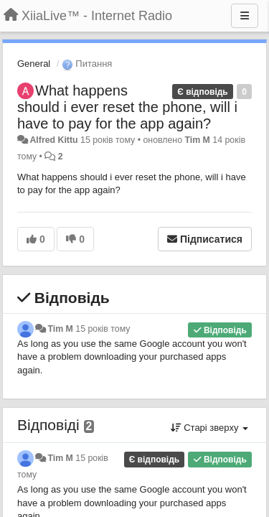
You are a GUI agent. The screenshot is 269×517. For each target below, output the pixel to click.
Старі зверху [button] (209, 427)
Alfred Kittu (53, 140)
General (33, 63)
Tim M (196, 140)
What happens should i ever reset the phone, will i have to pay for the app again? (127, 107)
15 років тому (102, 329)
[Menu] (244, 16)
